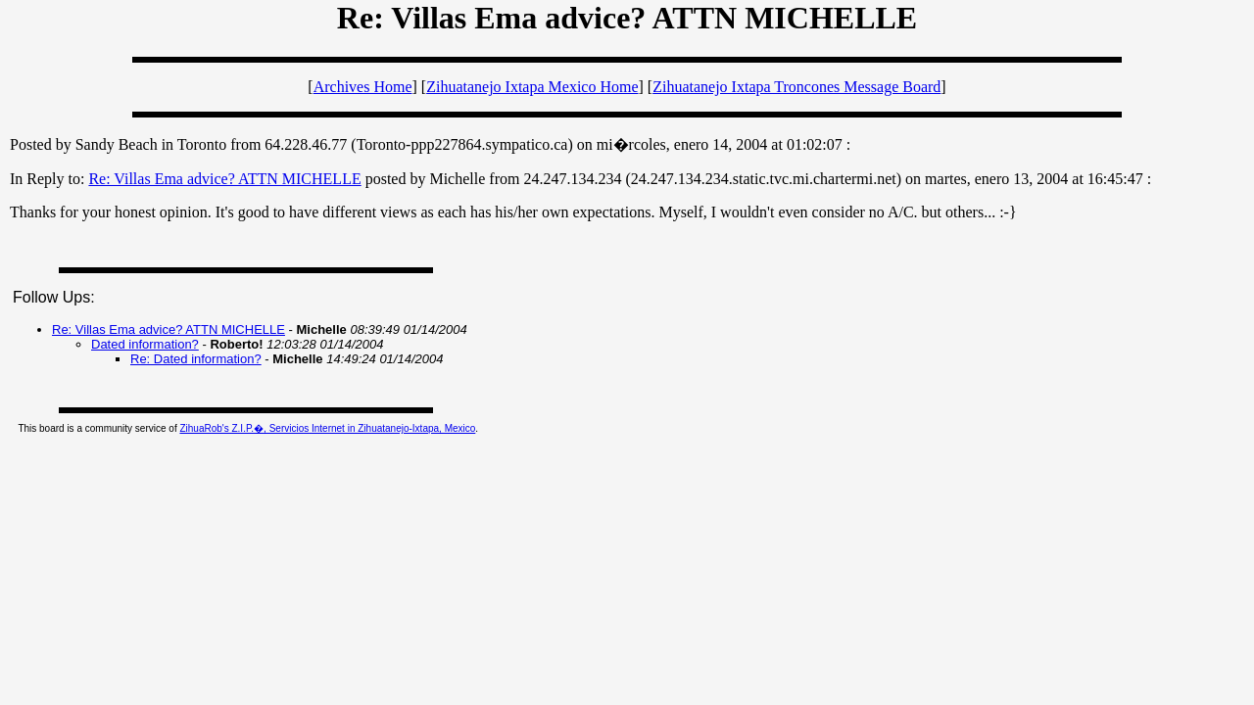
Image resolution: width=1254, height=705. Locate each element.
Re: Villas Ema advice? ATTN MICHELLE (224, 178)
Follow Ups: (54, 297)
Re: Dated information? (196, 359)
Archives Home (363, 86)
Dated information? (145, 344)
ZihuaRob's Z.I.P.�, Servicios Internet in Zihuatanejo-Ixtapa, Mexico (327, 428)
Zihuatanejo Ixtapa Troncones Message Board (796, 86)
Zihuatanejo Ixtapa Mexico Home (532, 86)
